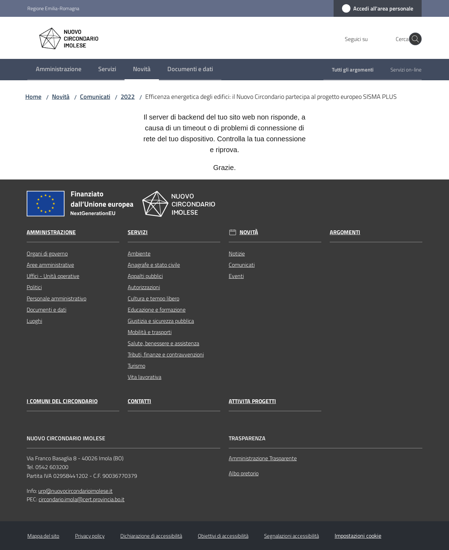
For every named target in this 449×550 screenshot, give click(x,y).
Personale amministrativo (56, 298)
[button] (413, 38)
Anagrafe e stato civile (154, 264)
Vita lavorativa (144, 377)
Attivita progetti (252, 401)
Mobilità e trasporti (150, 332)
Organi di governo (47, 253)
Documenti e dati (46, 309)
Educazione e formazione (157, 309)
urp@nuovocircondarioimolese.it (75, 491)
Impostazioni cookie (358, 535)
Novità (60, 96)
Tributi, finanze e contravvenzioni (166, 354)
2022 (128, 96)
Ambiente (139, 253)
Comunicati (95, 96)
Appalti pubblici (145, 276)
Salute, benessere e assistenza (163, 343)
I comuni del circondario (62, 401)
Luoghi (34, 321)
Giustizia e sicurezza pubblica (161, 321)
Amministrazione (51, 232)
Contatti (139, 401)
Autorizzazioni (144, 287)
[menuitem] (58, 69)
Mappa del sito (43, 536)
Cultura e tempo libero (153, 298)
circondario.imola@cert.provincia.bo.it (82, 499)
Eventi (236, 276)
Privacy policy (90, 536)
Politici (34, 287)
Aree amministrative (50, 264)
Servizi (138, 232)
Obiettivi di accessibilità (223, 536)
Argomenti (345, 232)
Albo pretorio (244, 473)
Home (33, 96)
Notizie (237, 253)
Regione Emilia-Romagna (53, 8)
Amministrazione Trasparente (263, 458)
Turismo (136, 365)
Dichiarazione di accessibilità (151, 536)
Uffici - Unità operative (53, 276)
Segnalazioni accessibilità (291, 536)
